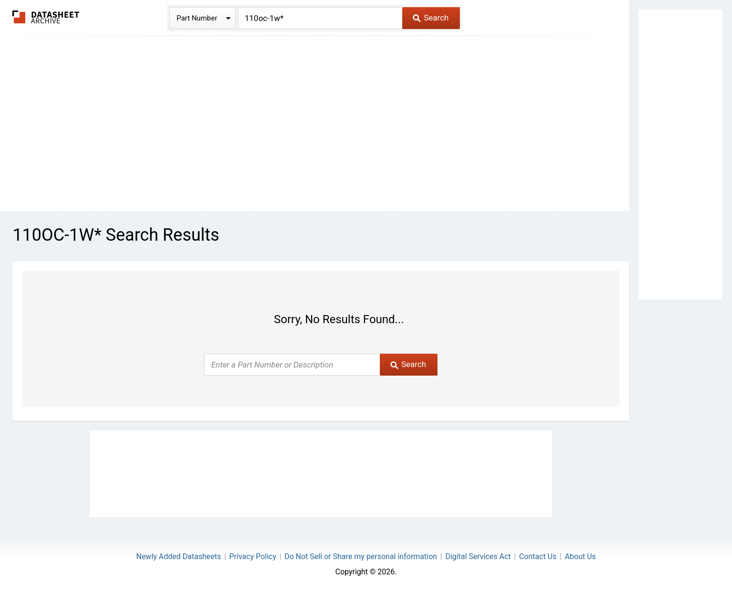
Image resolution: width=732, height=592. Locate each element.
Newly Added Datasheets (178, 556)
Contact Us (538, 556)
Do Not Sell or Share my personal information (361, 556)
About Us (580, 556)
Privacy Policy (252, 556)
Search (430, 17)
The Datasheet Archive (46, 16)
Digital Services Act (477, 556)
